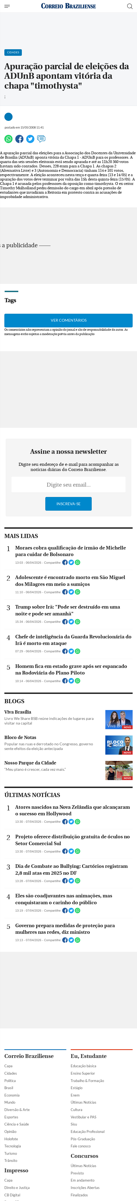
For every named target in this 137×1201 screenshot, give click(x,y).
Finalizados (79, 1195)
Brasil (8, 1088)
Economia (12, 1095)
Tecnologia (12, 1146)
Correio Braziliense (28, 1056)
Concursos (84, 1156)
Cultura (76, 1109)
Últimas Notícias (83, 1102)
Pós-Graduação (83, 1139)
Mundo (9, 1102)
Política (10, 1080)
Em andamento (82, 1180)
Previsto (77, 1173)
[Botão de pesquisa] (130, 6)
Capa (8, 1066)
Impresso (16, 1170)
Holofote (11, 1139)
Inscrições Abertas (85, 1187)
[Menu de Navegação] (7, 6)
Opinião (10, 1131)
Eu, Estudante (88, 1056)
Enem (75, 1095)
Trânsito (10, 1160)
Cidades (10, 1073)
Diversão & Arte (17, 1109)
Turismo (10, 1153)
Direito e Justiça (17, 1187)
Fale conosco (81, 1146)
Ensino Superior (83, 1073)
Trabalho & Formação (87, 1080)
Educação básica (83, 1066)
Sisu (74, 1124)
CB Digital (12, 1195)
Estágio (76, 1088)
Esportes (11, 1117)
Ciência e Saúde (16, 1124)
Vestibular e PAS (83, 1117)
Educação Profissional (88, 1131)
